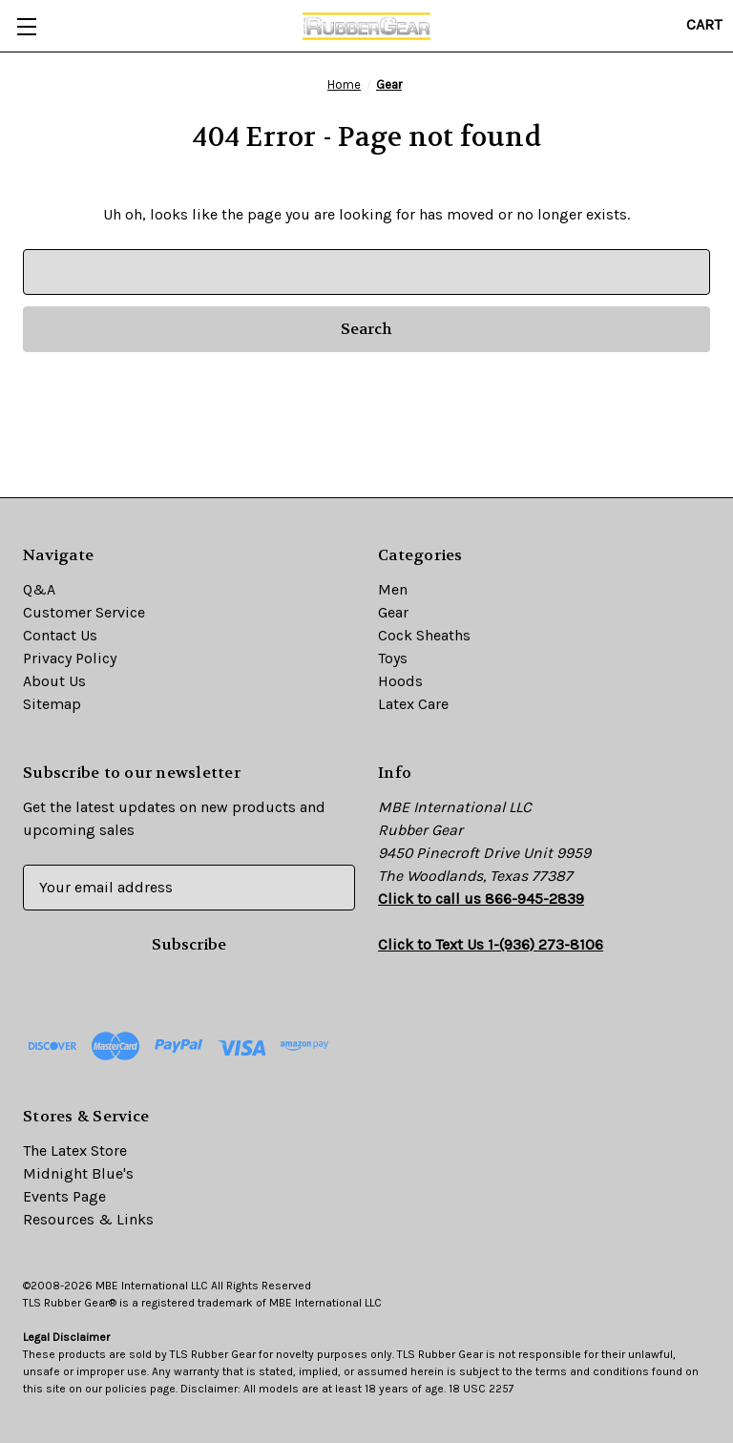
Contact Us (60, 635)
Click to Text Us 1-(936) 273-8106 (490, 944)
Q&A (39, 589)
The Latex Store (75, 1150)
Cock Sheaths (424, 635)
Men (393, 589)
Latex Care (413, 704)
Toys (393, 658)
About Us (54, 681)
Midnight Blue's (78, 1173)
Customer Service (84, 612)
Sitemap (52, 704)
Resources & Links (88, 1219)
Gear (393, 612)
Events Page (64, 1196)
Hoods (400, 681)
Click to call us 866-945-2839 (481, 898)
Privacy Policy (69, 658)
